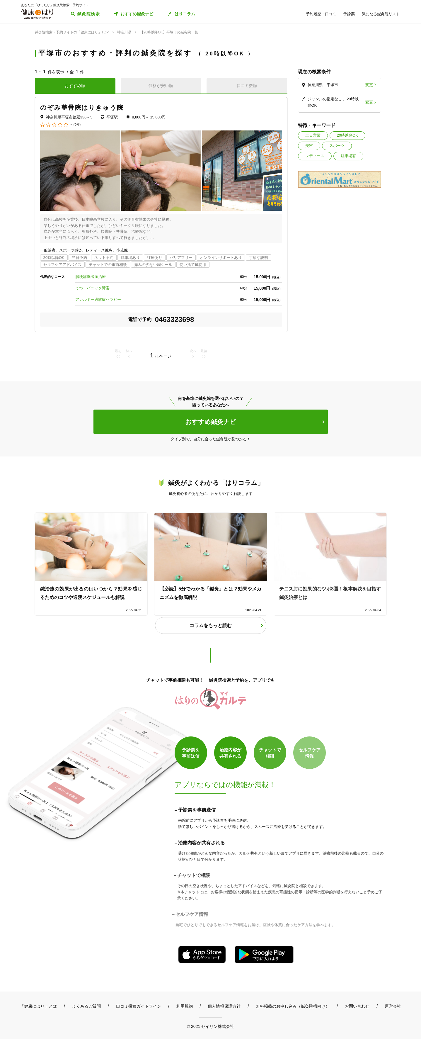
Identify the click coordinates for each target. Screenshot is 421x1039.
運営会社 (393, 1006)
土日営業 (313, 135)
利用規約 (184, 1006)
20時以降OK (347, 135)
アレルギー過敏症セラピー (98, 299)
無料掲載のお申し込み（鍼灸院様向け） (293, 1006)
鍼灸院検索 (88, 13)
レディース (314, 156)
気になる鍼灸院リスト (381, 14)
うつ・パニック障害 (92, 288)
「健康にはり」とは (38, 1006)
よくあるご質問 (86, 1006)
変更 (369, 85)
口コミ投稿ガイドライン (138, 1006)
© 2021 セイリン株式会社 (210, 1026)
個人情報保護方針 (224, 1006)
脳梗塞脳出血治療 (90, 277)
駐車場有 (348, 156)
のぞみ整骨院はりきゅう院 (82, 107)
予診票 (349, 14)
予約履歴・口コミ (321, 14)
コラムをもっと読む (211, 625)
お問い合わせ (357, 1006)
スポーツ (337, 145)
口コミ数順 (247, 85)
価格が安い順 (161, 85)
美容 (309, 145)
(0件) (77, 124)
